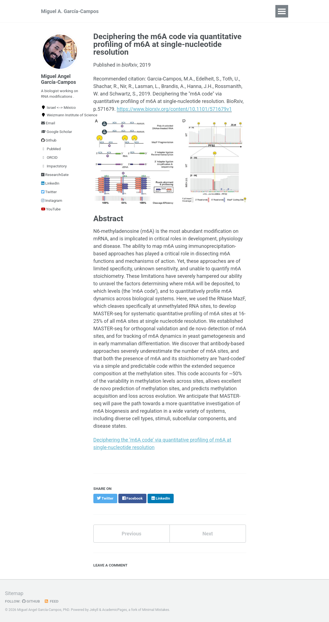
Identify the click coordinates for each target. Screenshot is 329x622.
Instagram (51, 200)
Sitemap (14, 593)
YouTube (51, 209)
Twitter (49, 192)
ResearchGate (55, 174)
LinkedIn (50, 183)
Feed (51, 600)
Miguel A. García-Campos (70, 11)
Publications (132, 11)
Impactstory (54, 166)
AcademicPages (114, 609)
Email (48, 123)
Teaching (196, 11)
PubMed (51, 149)
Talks (256, 11)
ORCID (49, 157)
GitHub (31, 600)
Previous (131, 533)
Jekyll (93, 609)
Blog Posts (228, 11)
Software (166, 11)
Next (207, 533)
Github (49, 140)
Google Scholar (56, 131)
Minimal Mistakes (155, 609)
